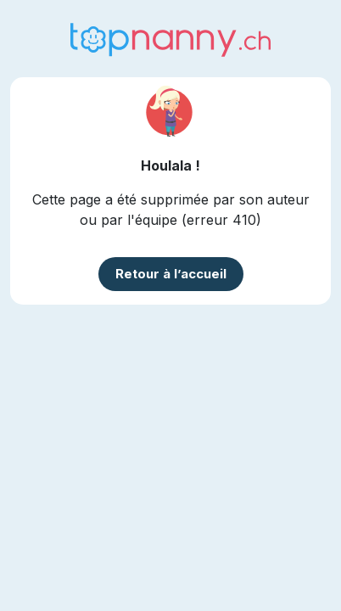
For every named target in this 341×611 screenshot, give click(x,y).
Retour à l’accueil (170, 274)
